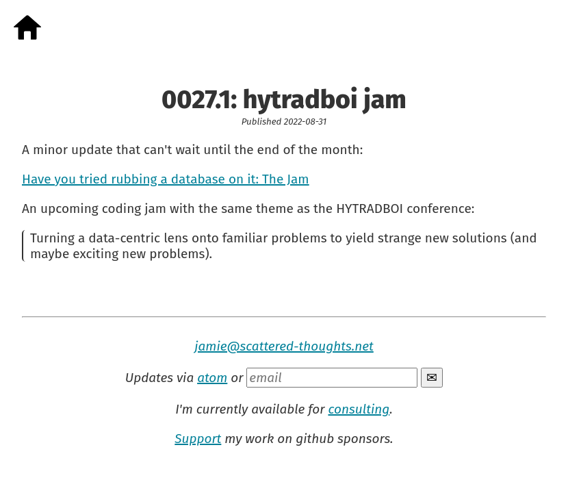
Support (198, 438)
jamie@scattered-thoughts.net (284, 346)
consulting (358, 409)
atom (212, 377)
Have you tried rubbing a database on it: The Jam (165, 179)
